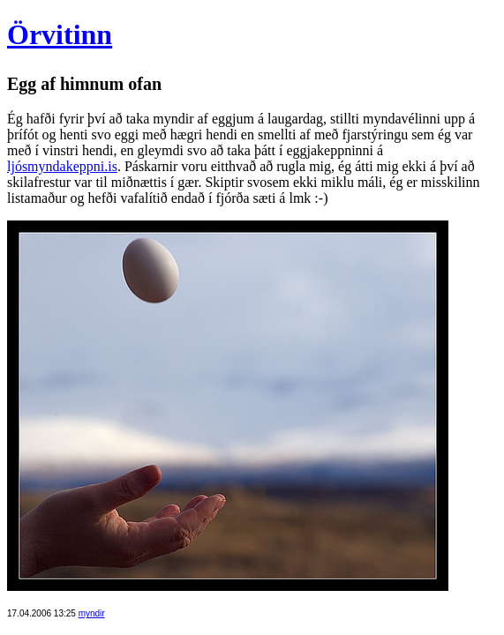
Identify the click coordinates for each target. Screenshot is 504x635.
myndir (92, 613)
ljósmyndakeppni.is (62, 166)
